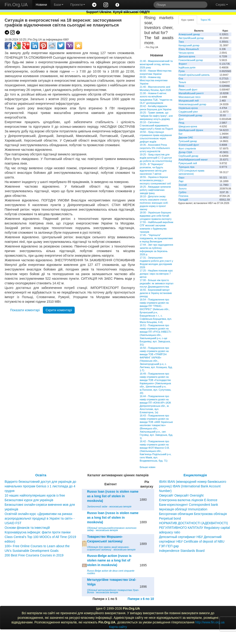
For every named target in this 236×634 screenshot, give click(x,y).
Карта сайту (118, 627)
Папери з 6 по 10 (141, 599)
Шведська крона (188, 126)
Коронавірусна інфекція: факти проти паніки (38, 532)
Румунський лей (188, 163)
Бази (58, 4)
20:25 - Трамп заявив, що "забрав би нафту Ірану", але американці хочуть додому (156, 115)
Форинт (183, 63)
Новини (41, 4)
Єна (181, 78)
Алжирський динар (189, 34)
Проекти (77, 4)
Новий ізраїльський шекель (194, 74)
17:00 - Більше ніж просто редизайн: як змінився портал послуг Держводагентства (156, 283)
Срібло (182, 192)
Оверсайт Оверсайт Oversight (181, 495)
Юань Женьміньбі (189, 49)
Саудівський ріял (188, 111)
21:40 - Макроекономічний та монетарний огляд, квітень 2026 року (156, 64)
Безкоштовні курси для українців (29, 500)
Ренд (181, 122)
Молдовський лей (189, 100)
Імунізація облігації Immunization (183, 509)
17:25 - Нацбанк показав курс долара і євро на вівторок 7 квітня (156, 273)
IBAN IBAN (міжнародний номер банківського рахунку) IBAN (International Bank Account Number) (192, 486)
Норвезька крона (188, 108)
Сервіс (222, 4)
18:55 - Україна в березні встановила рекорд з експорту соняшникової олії (155, 180)
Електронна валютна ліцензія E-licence (188, 500)
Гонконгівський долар (191, 60)
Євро (181, 177)
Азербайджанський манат (193, 159)
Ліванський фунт (188, 89)
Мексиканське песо (190, 97)
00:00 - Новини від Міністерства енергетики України (153, 80)
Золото (183, 188)
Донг (181, 119)
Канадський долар (189, 45)
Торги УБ (206, 19)
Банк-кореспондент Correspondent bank (188, 504)
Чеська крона (186, 52)
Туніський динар (188, 141)
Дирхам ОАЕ (186, 137)
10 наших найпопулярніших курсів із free (35, 495)
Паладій (183, 199)
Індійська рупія (187, 67)
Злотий (183, 184)
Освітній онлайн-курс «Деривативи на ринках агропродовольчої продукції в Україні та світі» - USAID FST (40, 518)
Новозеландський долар (192, 104)
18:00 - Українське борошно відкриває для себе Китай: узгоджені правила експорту (155, 215)
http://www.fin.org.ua (209, 622)
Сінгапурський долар (190, 115)
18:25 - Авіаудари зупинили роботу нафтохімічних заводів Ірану (155, 190)
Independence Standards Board (182, 551)
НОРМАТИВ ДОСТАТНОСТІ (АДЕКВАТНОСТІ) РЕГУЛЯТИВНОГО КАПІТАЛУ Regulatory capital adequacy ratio (194, 527)
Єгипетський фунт (189, 144)
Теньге (182, 82)
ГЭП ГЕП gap (169, 546)
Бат (181, 133)
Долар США (185, 152)
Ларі (181, 181)
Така (181, 41)
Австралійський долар (191, 38)
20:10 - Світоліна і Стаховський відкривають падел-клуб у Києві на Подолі (156, 125)
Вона (181, 85)
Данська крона (187, 56)
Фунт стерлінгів (187, 148)
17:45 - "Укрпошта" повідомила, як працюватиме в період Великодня (156, 238)
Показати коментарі (25, 310)
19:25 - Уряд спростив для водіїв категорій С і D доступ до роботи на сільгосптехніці (156, 157)
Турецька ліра (187, 167)
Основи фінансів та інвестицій (27, 527)
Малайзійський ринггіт (191, 93)
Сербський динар (188, 155)
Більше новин (147, 467)
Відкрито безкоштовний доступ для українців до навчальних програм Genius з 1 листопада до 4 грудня (40, 486)
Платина (183, 196)
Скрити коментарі (59, 310)
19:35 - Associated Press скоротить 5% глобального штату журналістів (155, 148)
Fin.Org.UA (16, 4)
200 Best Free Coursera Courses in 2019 (34, 555)
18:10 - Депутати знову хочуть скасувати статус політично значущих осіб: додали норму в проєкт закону (154, 203)
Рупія (182, 71)
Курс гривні (187, 19)
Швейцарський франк (191, 130)
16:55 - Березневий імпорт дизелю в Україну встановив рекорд (156, 293)
